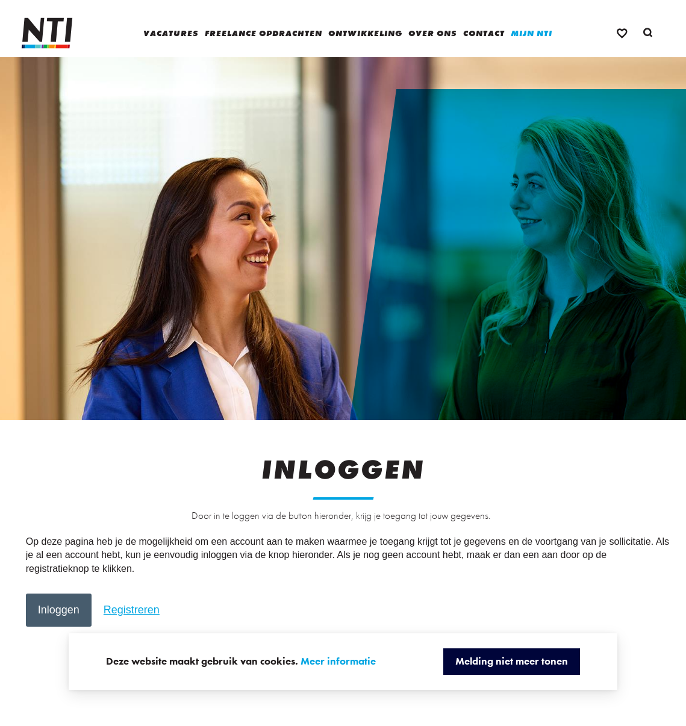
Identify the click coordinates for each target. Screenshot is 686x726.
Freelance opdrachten (263, 33)
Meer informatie (338, 661)
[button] (59, 610)
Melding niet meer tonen (511, 661)
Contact (484, 33)
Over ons (432, 33)
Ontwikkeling (365, 33)
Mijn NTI (531, 33)
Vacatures (171, 33)
